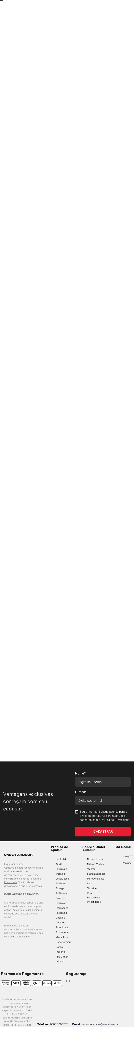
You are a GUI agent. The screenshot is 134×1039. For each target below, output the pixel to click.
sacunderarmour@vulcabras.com (100, 1024)
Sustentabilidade (96, 873)
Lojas (90, 883)
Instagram (127, 856)
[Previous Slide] (46, 4)
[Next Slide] (87, 4)
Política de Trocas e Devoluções (62, 873)
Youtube (127, 862)
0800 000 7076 (59, 1024)
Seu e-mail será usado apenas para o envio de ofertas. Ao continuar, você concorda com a (105, 815)
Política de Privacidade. (115, 819)
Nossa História (95, 859)
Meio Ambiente (95, 878)
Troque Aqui (62, 932)
